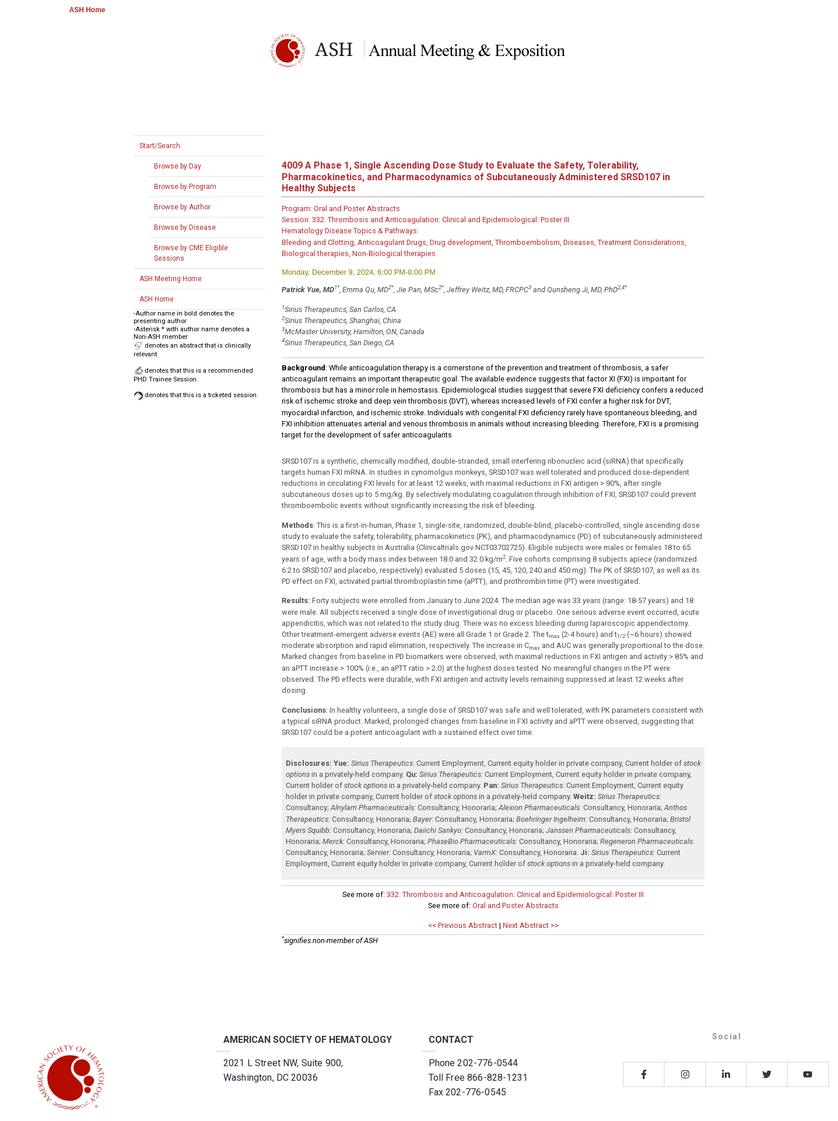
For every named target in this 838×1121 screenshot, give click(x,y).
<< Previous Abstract (462, 925)
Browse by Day (177, 166)
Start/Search (159, 146)
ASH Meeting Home (170, 279)
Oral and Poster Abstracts (515, 905)
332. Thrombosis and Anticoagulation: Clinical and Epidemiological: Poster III (515, 894)
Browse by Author (182, 207)
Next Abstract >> (531, 925)
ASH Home (87, 10)
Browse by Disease (185, 227)
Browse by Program (185, 187)
